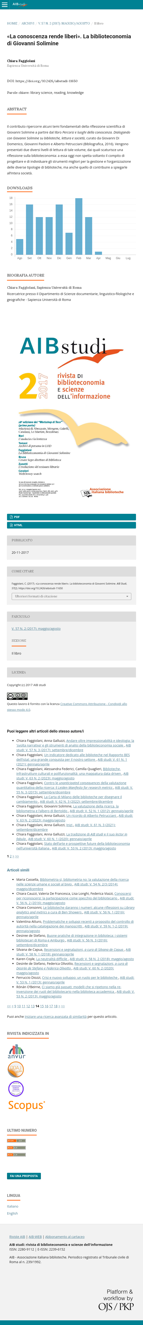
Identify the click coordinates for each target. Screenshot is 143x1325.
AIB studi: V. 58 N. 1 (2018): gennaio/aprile (73, 951)
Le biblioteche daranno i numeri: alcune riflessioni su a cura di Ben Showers (75, 909)
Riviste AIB (17, 1236)
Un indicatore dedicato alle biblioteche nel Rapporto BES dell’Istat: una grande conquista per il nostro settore (73, 757)
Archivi (27, 23)
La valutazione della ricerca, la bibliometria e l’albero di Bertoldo (67, 808)
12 (28, 1006)
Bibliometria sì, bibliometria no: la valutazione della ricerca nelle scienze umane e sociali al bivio (72, 881)
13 (33, 1006)
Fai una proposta (24, 1176)
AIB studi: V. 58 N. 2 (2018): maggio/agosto (102, 959)
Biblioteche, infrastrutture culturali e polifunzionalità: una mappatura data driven (69, 771)
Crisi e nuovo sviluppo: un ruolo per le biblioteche (80, 977)
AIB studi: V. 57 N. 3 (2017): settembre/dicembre (73, 747)
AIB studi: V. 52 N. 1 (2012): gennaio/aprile (101, 811)
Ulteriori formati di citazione (36, 596)
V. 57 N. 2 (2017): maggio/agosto (64, 23)
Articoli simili (18, 870)
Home (12, 23)
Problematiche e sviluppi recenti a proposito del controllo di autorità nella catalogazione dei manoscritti (75, 923)
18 (55, 1006)
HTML (17, 525)
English (12, 1213)
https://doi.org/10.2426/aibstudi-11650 (46, 81)
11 (23, 1006)
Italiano (12, 1206)
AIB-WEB (35, 1236)
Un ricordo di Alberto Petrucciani (91, 815)
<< (9, 1006)
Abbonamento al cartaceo (65, 1236)
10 (19, 1006)
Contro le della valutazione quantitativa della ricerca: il (71, 785)
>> (17, 856)
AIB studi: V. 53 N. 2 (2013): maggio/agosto (84, 848)
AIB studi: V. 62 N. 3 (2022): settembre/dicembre (76, 801)
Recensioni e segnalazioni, (84, 949)
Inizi (69, 825)
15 (42, 1006)
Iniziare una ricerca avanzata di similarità (56, 1016)
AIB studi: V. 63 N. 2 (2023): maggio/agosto (72, 775)
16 (46, 1006)
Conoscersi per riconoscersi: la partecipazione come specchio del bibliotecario (73, 895)
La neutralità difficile (52, 959)
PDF (16, 517)
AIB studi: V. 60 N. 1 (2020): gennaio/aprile (60, 839)
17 (51, 1006)
